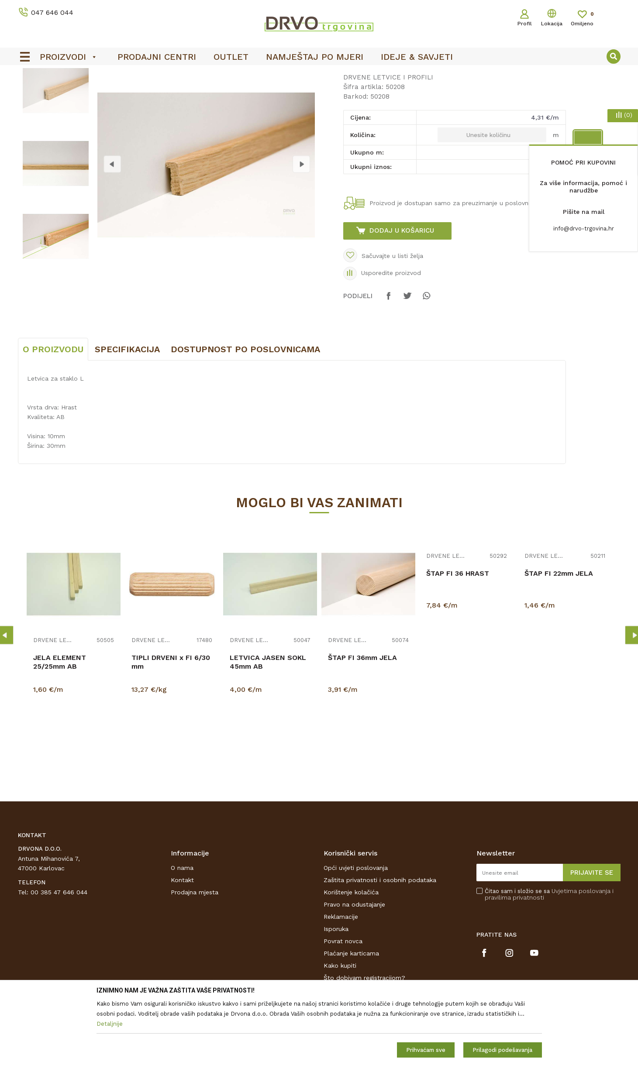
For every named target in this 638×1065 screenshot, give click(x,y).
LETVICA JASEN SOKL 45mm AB (268, 726)
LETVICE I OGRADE (77, 92)
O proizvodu (53, 414)
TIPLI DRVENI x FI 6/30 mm (170, 726)
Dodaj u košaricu (401, 295)
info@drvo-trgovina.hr (583, 228)
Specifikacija (127, 414)
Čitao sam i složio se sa (549, 959)
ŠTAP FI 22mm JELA (558, 638)
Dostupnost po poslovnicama (245, 414)
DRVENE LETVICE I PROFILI (150, 92)
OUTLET (318, 74)
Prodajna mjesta (194, 957)
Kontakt (182, 944)
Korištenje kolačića (351, 957)
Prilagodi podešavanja (502, 1050)
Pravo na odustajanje (354, 969)
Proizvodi (30, 92)
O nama (182, 932)
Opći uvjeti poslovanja (356, 932)
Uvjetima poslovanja (581, 955)
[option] (319, 74)
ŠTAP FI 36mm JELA (362, 722)
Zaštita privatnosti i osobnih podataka (380, 944)
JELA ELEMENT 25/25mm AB (59, 726)
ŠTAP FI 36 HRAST (457, 638)
